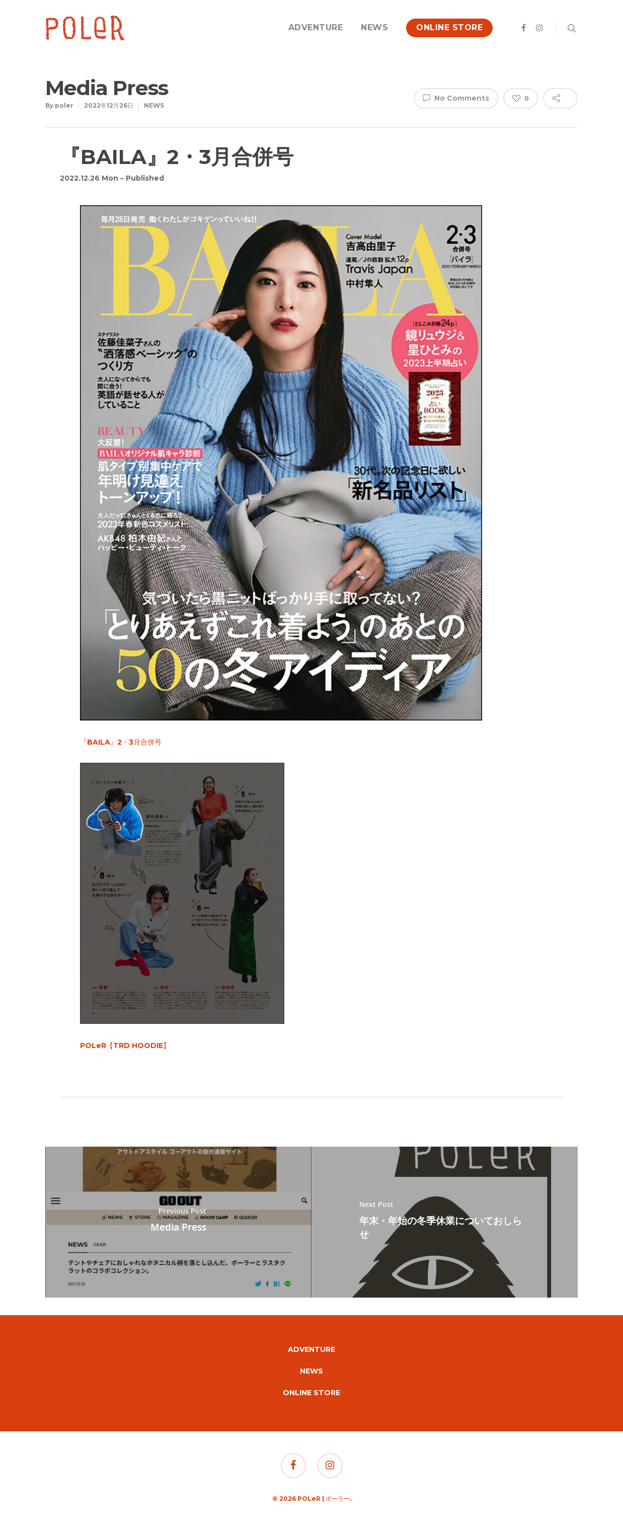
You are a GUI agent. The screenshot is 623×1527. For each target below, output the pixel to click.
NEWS (374, 27)
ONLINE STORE (449, 27)
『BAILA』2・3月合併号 (121, 742)
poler (64, 105)
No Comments (456, 98)
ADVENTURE (315, 27)
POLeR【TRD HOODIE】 (125, 1045)
